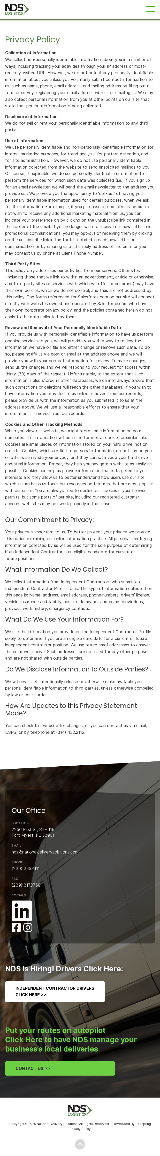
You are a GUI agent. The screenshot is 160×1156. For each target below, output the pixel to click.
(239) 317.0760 (26, 885)
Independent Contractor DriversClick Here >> (55, 992)
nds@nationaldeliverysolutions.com (45, 852)
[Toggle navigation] (150, 9)
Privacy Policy (80, 1129)
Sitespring (143, 1124)
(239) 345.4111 (26, 868)
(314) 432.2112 (70, 732)
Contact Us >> (33, 1068)
